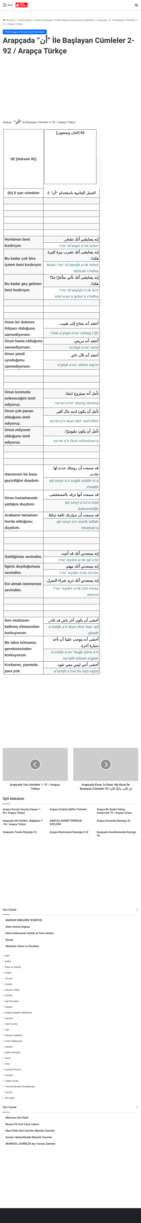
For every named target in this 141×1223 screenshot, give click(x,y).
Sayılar (8, 1006)
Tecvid (8, 978)
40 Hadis (10, 1097)
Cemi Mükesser (13, 1040)
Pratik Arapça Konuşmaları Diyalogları (75, 20)
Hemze (9, 1018)
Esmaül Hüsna (13, 1069)
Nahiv (8, 961)
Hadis (8, 972)
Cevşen (9, 1075)
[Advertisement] (70, 88)
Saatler (9, 1046)
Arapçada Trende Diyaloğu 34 (20, 832)
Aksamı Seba (12, 989)
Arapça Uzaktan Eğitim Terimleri (68, 809)
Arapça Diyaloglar (43, 20)
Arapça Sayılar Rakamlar (18, 1012)
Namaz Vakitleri (14, 1035)
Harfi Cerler (11, 1023)
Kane (8, 1058)
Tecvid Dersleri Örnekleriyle (20, 1086)
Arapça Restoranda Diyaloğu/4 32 (69, 832)
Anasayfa (9, 20)
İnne (7, 1063)
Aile (7, 1029)
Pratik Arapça (25, 20)
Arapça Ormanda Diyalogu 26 (113, 820)
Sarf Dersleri (12, 1001)
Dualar (8, 984)
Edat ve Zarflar (13, 967)
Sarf (7, 955)
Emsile (8, 995)
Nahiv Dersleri (12, 1052)
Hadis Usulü (11, 1080)
